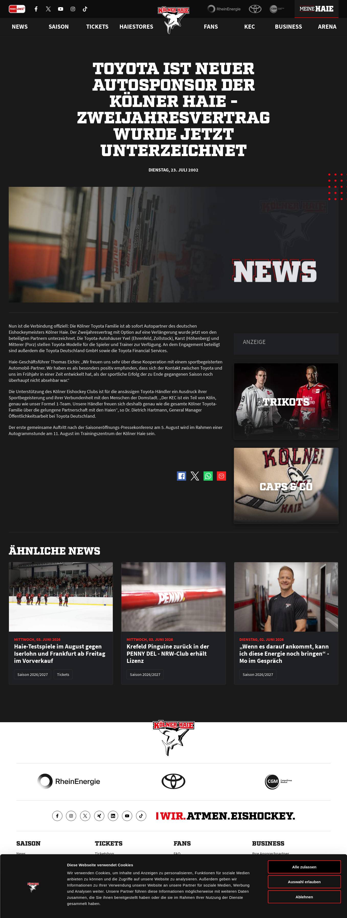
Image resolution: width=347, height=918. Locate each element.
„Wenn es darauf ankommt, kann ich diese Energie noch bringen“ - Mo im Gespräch (284, 653)
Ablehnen (304, 880)
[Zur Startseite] (173, 21)
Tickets (97, 26)
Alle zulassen (304, 850)
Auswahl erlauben (304, 865)
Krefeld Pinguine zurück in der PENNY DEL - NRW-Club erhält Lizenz (168, 653)
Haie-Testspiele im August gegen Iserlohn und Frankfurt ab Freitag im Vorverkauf (59, 653)
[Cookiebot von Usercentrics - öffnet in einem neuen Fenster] (33, 908)
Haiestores (136, 26)
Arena (327, 26)
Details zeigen (272, 908)
